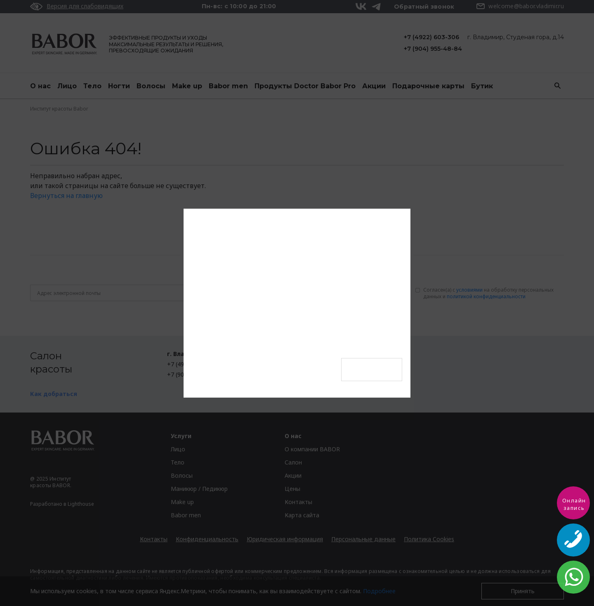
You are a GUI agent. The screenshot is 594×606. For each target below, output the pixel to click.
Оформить (372, 369)
